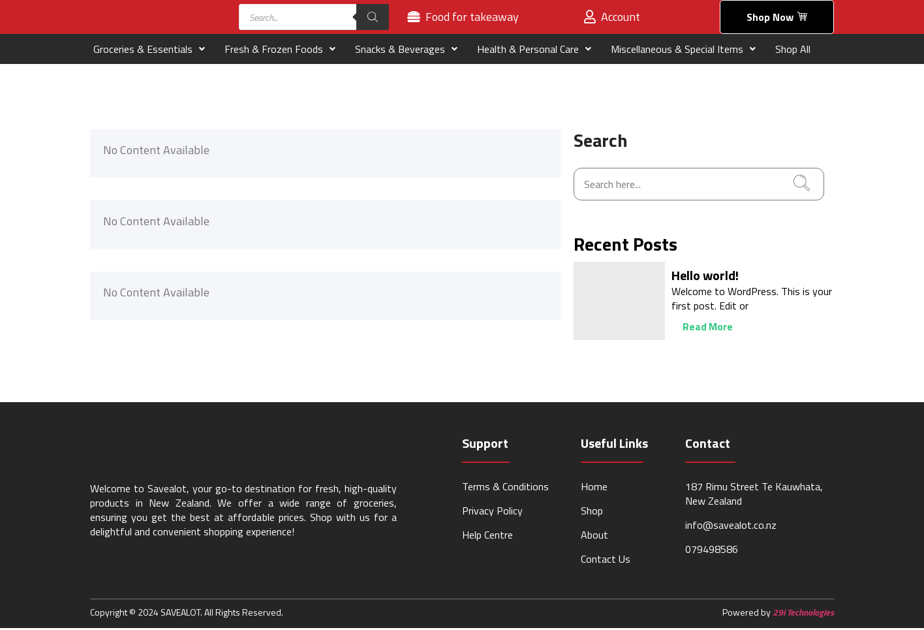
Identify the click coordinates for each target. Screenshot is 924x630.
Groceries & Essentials (149, 50)
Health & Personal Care (534, 50)
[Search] (372, 18)
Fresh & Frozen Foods (279, 50)
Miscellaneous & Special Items (683, 50)
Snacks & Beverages (406, 50)
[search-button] (801, 185)
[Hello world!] (619, 302)
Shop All (792, 50)
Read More (697, 328)
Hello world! (705, 276)
